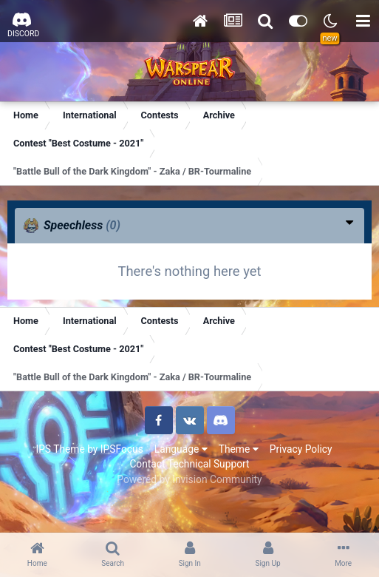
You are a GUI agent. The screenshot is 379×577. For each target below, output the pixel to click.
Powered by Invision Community (189, 479)
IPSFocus (121, 449)
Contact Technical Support (189, 464)
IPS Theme (59, 449)
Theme (239, 449)
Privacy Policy (301, 449)
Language (181, 449)
